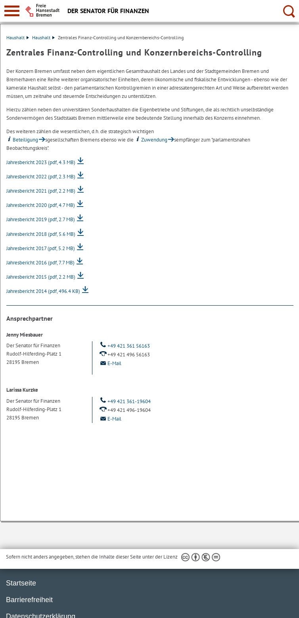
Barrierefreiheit (29, 600)
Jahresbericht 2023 (40, 162)
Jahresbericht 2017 (40, 248)
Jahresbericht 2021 (40, 191)
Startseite (21, 583)
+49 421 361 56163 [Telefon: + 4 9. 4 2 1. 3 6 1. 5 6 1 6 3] (124, 345)
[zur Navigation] (12, 11)
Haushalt (17, 37)
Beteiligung (22, 139)
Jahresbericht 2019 (40, 219)
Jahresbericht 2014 (43, 291)
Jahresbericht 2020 (40, 205)
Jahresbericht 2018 (40, 234)
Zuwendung (151, 139)
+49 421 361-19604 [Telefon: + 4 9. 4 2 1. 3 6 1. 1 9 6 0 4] (124, 401)
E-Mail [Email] (109, 363)
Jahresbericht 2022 (40, 176)
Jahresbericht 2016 (40, 262)
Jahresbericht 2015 (40, 277)
